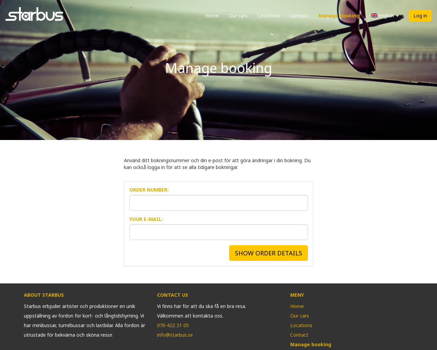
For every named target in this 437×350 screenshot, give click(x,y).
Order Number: (149, 189)
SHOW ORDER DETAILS (268, 253)
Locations (269, 15)
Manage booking (339, 15)
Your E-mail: (146, 219)
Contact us (172, 295)
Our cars (238, 15)
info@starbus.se (175, 335)
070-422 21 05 (173, 325)
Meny (297, 295)
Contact (299, 15)
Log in (420, 15)
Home (211, 15)
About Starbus (44, 295)
